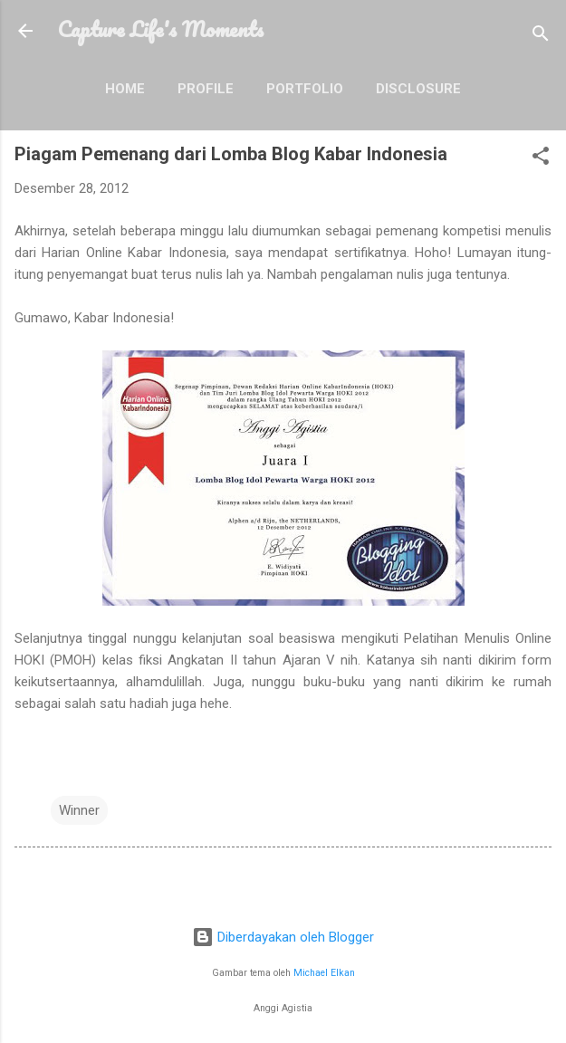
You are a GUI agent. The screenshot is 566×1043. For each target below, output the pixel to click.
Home (125, 89)
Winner (79, 810)
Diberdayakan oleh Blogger (283, 937)
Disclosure (418, 89)
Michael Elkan (324, 973)
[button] (541, 159)
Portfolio (304, 89)
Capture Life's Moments (161, 29)
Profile (205, 89)
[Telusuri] (541, 36)
